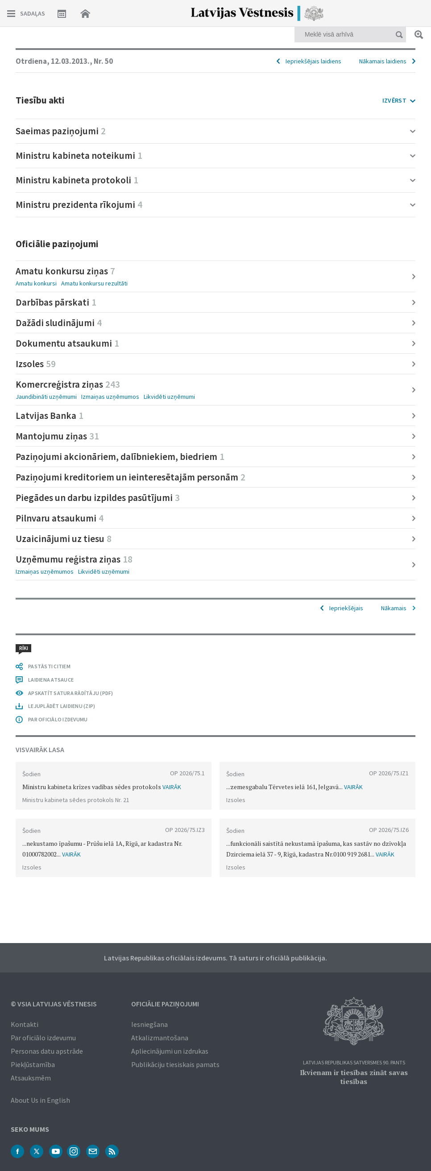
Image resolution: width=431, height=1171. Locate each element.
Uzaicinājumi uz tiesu (64, 539)
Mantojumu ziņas (57, 436)
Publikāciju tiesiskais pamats (175, 1064)
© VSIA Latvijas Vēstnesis (54, 1003)
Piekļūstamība (33, 1064)
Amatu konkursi (36, 283)
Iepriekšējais (346, 608)
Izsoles (36, 364)
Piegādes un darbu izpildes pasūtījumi (98, 498)
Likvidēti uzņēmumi (169, 397)
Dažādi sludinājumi (59, 323)
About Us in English (40, 1100)
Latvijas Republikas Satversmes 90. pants (354, 1063)
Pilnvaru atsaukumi (60, 518)
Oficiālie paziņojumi (165, 1003)
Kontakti (24, 1024)
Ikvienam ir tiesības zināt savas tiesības (354, 1077)
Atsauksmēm (31, 1077)
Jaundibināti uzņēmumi (46, 397)
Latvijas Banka (49, 416)
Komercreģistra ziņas (68, 384)
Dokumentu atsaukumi (67, 343)
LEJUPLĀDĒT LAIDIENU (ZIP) (61, 706)
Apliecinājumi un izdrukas (169, 1051)
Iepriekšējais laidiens (313, 61)
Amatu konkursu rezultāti (94, 283)
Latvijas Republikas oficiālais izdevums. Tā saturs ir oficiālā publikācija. (215, 957)
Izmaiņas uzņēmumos (110, 397)
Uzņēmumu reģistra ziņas (74, 559)
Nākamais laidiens (382, 61)
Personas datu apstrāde (47, 1051)
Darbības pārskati (56, 302)
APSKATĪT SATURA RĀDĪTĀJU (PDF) (70, 693)
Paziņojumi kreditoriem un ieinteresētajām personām (130, 477)
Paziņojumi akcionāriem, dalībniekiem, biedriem (120, 457)
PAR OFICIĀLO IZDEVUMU (57, 719)
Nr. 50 (103, 61)
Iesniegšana (149, 1024)
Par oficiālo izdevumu (43, 1037)
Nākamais (393, 608)
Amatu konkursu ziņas (65, 271)
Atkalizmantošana (159, 1037)
